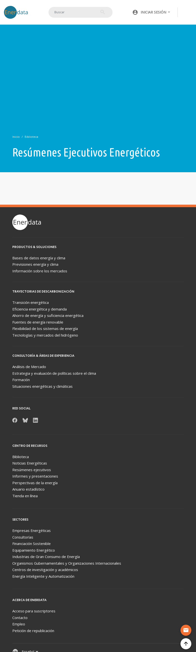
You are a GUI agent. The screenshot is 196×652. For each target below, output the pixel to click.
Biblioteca (31, 137)
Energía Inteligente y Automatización (43, 576)
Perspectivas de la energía (35, 482)
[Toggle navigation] (187, 12)
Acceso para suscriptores (33, 610)
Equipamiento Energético (33, 550)
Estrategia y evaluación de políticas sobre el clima (54, 373)
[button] (151, 12)
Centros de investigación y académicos (45, 569)
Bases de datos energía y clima (38, 257)
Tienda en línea (25, 495)
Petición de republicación (33, 630)
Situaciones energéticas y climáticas (42, 386)
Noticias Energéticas (29, 463)
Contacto (20, 617)
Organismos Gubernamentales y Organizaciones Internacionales (66, 563)
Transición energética (30, 302)
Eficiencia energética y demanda (39, 309)
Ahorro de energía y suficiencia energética (47, 315)
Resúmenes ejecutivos (31, 469)
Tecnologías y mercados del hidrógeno (45, 335)
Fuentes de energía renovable (37, 322)
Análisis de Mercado (29, 366)
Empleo (18, 623)
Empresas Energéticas (31, 530)
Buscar (103, 12)
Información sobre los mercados (39, 270)
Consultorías (22, 537)
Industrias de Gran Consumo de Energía (46, 556)
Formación (21, 379)
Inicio (16, 137)
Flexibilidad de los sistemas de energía (45, 328)
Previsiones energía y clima (35, 264)
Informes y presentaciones (35, 476)
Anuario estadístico (28, 489)
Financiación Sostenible (31, 543)
